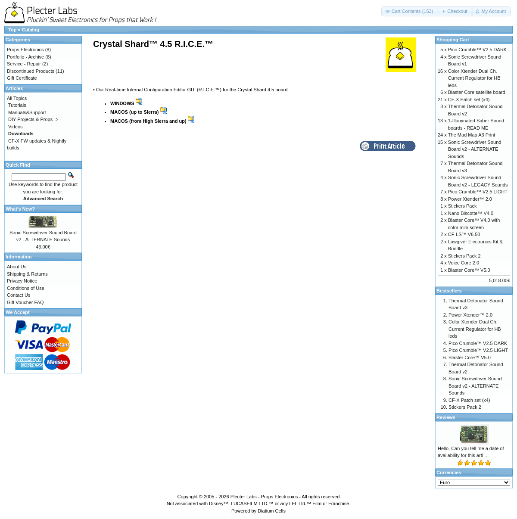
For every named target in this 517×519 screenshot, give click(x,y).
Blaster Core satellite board (476, 92)
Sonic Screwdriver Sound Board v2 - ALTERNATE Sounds (474, 149)
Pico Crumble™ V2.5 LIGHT (478, 191)
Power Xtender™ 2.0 (470, 199)
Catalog (30, 29)
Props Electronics (25, 49)
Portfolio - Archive (25, 56)
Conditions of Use (25, 288)
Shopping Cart (452, 39)
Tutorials (17, 105)
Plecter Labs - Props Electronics (264, 496)
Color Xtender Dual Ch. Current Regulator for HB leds (474, 78)
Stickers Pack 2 (464, 255)
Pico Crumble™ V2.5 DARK (477, 49)
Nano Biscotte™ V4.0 (470, 213)
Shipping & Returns (27, 274)
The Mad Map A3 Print (471, 134)
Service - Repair (24, 63)
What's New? (20, 208)
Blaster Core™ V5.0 (469, 270)
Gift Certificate (22, 78)
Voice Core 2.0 (463, 262)
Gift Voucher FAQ (25, 302)
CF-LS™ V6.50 (464, 234)
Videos (15, 126)
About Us (16, 266)
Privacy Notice (22, 280)
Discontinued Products (30, 71)
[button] (410, 11)
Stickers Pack (462, 205)
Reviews (445, 417)
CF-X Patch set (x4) (469, 99)
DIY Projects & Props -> (33, 119)
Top (12, 29)
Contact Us (18, 295)
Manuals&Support (27, 112)
